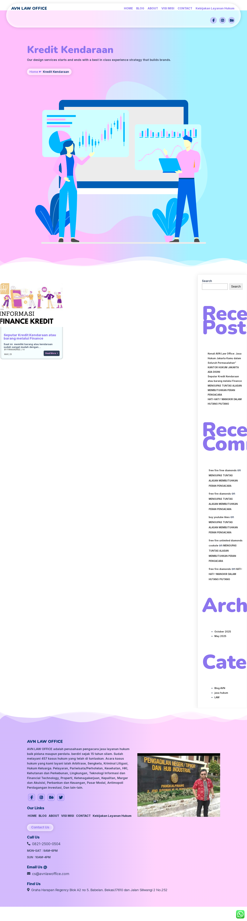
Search (207, 147)
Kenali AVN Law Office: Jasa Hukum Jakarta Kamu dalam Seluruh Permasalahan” (224, 225)
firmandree (13, 216)
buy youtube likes (219, 383)
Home (34, 88)
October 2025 (222, 497)
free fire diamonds (220, 360)
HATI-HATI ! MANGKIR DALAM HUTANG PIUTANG (225, 440)
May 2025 (220, 502)
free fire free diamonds (223, 336)
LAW (216, 563)
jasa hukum (221, 559)
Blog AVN (219, 554)
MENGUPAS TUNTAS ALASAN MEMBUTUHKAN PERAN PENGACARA (225, 256)
